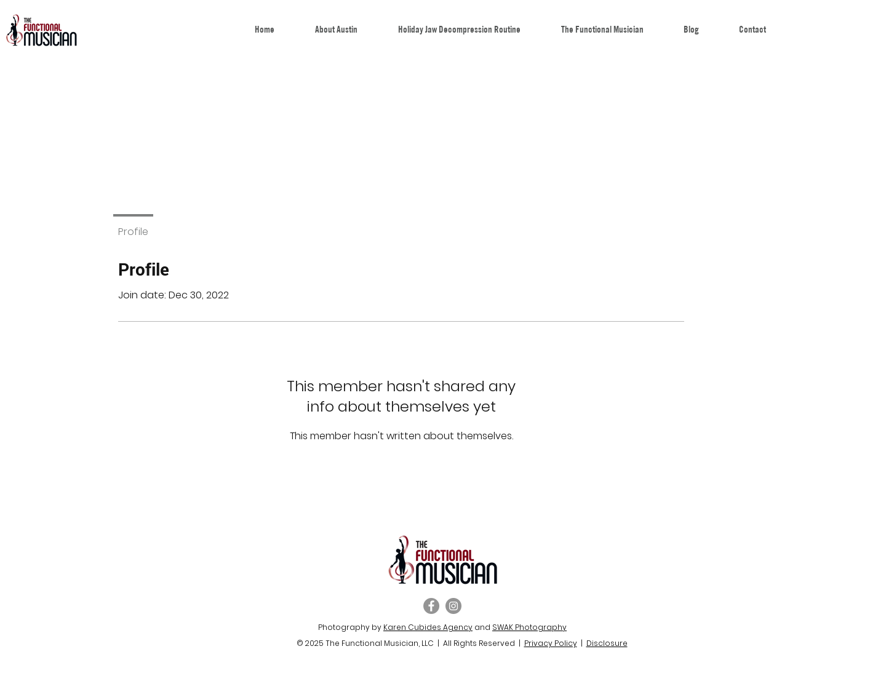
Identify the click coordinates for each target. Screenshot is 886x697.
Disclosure (607, 643)
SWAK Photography (529, 627)
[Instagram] (453, 606)
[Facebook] (431, 606)
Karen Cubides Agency (428, 627)
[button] (602, 29)
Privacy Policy (550, 643)
